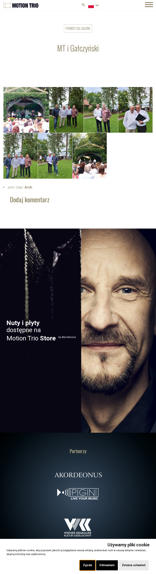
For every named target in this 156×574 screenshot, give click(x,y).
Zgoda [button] (87, 565)
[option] (78, 331)
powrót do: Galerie (78, 28)
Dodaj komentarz (29, 199)
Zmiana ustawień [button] (134, 565)
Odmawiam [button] (107, 565)
